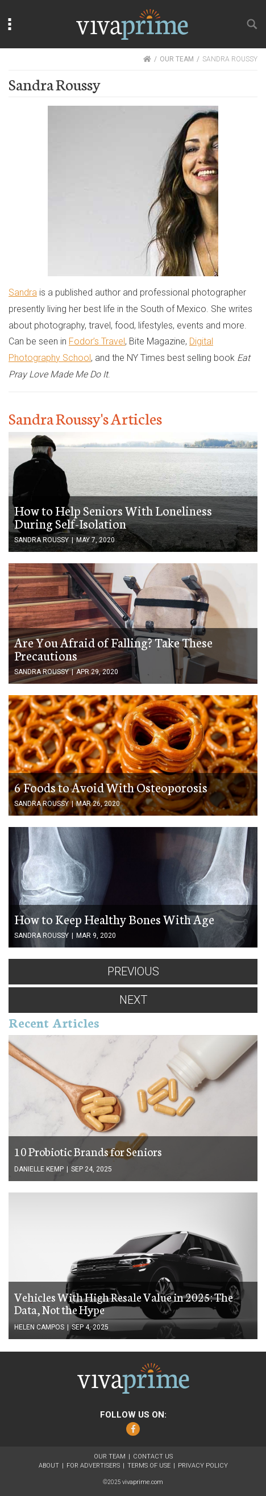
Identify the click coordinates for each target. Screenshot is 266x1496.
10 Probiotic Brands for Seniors (88, 1151)
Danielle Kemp (39, 1169)
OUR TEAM (177, 59)
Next (133, 1000)
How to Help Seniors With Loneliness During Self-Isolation (113, 516)
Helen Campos (39, 1327)
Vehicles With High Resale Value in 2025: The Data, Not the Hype (123, 1303)
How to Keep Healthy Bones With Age (114, 919)
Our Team (110, 1456)
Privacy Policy (203, 1465)
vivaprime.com (142, 1482)
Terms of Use (149, 1465)
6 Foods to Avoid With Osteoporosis (110, 787)
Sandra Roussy (41, 540)
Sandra (23, 292)
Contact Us (153, 1456)
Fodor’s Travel (97, 341)
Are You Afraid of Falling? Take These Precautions (113, 648)
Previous (133, 971)
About (49, 1465)
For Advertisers (93, 1465)
